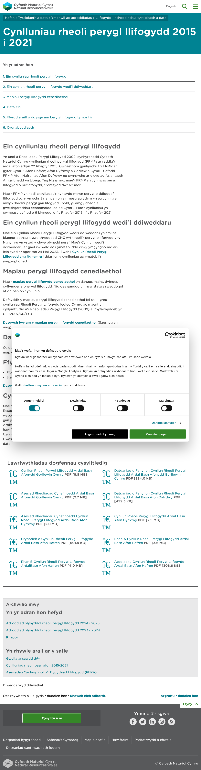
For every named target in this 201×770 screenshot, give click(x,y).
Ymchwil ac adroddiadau (71, 18)
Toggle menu (195, 6)
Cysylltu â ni (52, 718)
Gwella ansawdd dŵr (23, 658)
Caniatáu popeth (157, 434)
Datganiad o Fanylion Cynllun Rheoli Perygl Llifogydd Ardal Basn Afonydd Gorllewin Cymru (150, 474)
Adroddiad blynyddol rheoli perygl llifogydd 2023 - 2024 (53, 630)
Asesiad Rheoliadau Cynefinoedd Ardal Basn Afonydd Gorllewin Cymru (57, 495)
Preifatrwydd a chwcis (153, 740)
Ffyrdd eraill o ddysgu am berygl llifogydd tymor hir (50, 117)
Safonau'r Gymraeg (62, 740)
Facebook (133, 721)
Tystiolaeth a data (33, 18)
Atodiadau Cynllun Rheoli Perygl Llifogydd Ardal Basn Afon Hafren (149, 564)
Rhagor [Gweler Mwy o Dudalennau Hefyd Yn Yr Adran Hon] (12, 637)
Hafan (10, 18)
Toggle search (184, 6)
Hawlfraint (120, 740)
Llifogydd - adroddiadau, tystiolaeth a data (131, 18)
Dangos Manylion (164, 422)
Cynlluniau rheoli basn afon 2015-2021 (37, 665)
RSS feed (171, 721)
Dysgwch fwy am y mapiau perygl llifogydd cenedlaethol (50, 322)
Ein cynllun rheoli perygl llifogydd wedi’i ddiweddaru (50, 87)
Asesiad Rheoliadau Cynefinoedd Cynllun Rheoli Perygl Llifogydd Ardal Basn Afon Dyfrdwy (54, 520)
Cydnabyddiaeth (20, 127)
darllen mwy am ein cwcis (43, 385)
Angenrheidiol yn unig (99, 434)
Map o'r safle (94, 740)
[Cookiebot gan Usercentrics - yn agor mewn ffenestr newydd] (174, 335)
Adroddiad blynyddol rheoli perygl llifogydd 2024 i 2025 (53, 623)
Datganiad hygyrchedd (22, 740)
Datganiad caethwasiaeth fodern (33, 748)
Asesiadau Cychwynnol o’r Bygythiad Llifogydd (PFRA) (51, 672)
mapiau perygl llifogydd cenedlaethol (44, 281)
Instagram (161, 721)
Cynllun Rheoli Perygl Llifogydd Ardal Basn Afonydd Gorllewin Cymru (56, 472)
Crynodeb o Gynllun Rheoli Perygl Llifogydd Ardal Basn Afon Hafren (57, 541)
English (171, 6)
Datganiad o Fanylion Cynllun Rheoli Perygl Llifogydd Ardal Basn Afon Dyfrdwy (150, 495)
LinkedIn (152, 721)
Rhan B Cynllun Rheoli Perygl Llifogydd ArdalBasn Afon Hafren (53, 564)
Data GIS (14, 107)
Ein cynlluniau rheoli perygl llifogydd (36, 76)
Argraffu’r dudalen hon (179, 696)
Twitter (142, 721)
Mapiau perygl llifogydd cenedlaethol (37, 97)
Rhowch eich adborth (87, 696)
